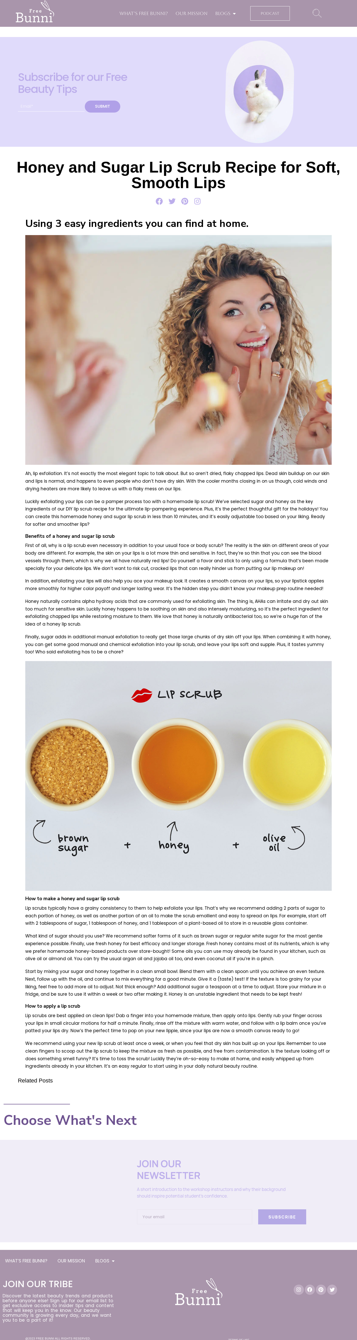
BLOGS (225, 13)
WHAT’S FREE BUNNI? (144, 13)
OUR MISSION (191, 13)
